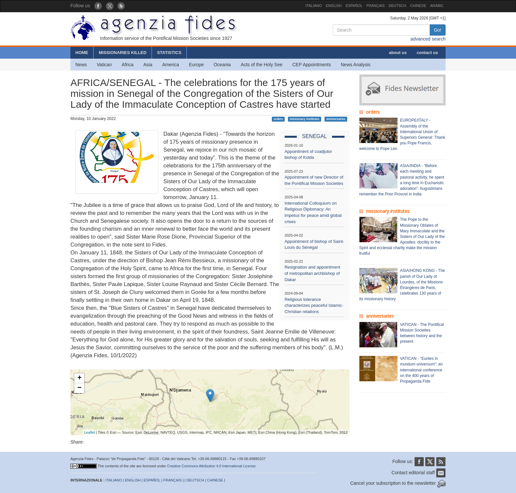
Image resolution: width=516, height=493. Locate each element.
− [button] (79, 388)
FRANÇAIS (375, 6)
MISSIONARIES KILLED (122, 52)
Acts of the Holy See (261, 64)
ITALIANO (314, 6)
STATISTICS (169, 52)
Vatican (104, 64)
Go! (437, 30)
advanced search (428, 39)
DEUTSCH (397, 6)
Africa (128, 64)
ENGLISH (334, 6)
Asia (147, 64)
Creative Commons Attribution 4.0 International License (211, 466)
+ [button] (79, 378)
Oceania (222, 64)
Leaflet (89, 432)
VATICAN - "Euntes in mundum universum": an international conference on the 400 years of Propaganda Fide (421, 370)
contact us (427, 52)
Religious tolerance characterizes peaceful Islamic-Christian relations (314, 305)
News (81, 64)
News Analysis (356, 64)
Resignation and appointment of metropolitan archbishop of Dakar (312, 273)
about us (398, 52)
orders (278, 119)
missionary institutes (305, 119)
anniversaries (335, 119)
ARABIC (437, 6)
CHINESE (418, 6)
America (170, 64)
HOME (81, 52)
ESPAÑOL (354, 6)
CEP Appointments (311, 64)
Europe (196, 64)
